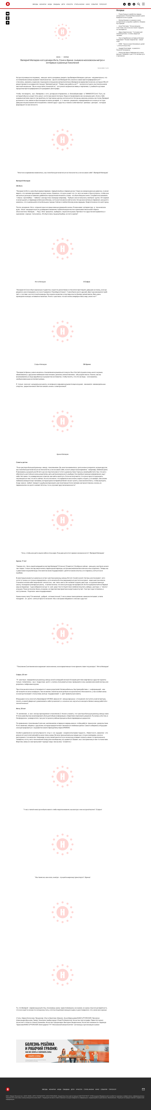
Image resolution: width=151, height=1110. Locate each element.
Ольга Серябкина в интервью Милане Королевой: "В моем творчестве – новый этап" (130, 39)
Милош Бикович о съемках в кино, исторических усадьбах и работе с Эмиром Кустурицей (130, 21)
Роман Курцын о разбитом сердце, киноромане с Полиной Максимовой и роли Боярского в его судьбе (130, 15)
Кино (88, 4)
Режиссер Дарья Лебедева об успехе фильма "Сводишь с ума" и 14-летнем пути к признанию (130, 54)
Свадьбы (56, 4)
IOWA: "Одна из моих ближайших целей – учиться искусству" (130, 44)
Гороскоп (103, 4)
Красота (69, 4)
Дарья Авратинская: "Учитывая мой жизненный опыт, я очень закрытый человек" (129, 33)
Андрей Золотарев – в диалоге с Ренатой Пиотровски (128, 49)
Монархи (42, 4)
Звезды (35, 4)
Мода (50, 4)
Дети (63, 4)
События (94, 4)
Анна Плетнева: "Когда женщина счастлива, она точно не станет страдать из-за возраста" (130, 27)
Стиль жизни (79, 4)
